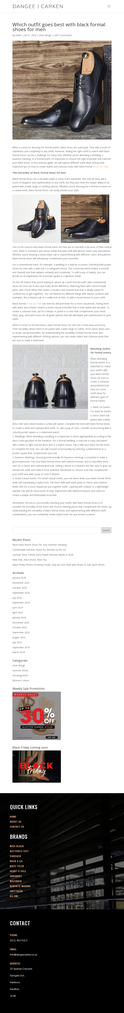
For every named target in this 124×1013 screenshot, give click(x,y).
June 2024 (17, 607)
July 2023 (17, 642)
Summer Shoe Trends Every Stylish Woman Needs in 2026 (42, 554)
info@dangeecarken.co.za (23, 954)
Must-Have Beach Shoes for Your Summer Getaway (39, 544)
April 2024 (17, 612)
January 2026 (19, 577)
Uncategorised (20, 675)
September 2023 (21, 632)
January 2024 (19, 617)
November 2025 (20, 582)
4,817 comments (63, 35)
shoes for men (100, 166)
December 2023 (20, 622)
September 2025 (21, 592)
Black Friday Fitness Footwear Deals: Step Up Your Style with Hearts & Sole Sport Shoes (58, 564)
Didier (19, 35)
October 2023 (19, 627)
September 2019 (21, 647)
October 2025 (19, 587)
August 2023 (19, 637)
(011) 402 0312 (18, 940)
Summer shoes (20, 670)
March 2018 (18, 652)
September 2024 (21, 602)
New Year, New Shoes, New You (29, 559)
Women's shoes (20, 680)
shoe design (45, 35)
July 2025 (17, 597)
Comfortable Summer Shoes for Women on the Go (39, 549)
